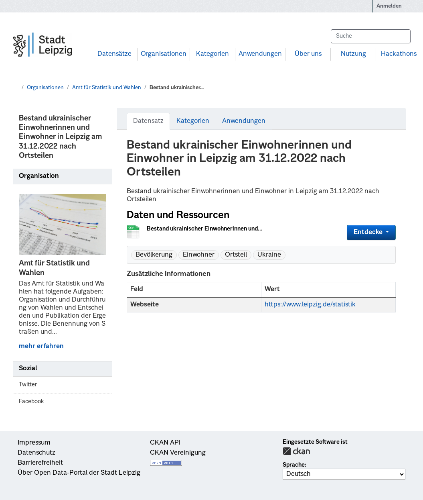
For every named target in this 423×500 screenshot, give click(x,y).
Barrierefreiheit (40, 463)
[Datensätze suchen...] (370, 36)
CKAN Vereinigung (178, 453)
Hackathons (399, 54)
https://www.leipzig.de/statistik (310, 305)
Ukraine (269, 255)
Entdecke (369, 232)
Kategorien (212, 54)
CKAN (296, 451)
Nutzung (353, 54)
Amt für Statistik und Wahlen (106, 87)
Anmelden (389, 6)
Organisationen (163, 54)
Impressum (34, 443)
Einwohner (199, 255)
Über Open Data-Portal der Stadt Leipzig (79, 473)
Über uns (308, 54)
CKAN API (165, 443)
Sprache (294, 465)
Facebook (31, 401)
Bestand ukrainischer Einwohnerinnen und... (205, 229)
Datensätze (114, 54)
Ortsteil (236, 255)
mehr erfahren (41, 346)
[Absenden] (400, 36)
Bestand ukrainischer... (177, 87)
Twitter (28, 385)
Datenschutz (36, 453)
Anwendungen (260, 54)
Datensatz (148, 121)
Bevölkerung (154, 255)
